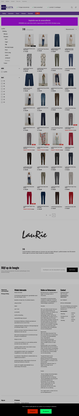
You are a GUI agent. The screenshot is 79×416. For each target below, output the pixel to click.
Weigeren (32, 411)
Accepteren (46, 411)
